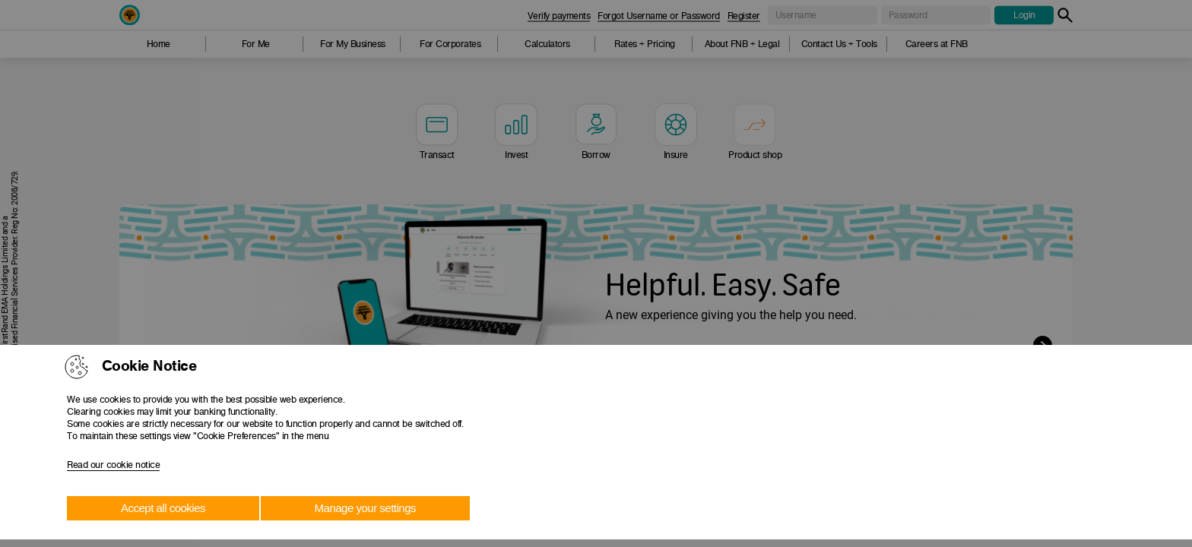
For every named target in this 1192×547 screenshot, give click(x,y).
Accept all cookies (163, 507)
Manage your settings (365, 507)
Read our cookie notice (113, 465)
